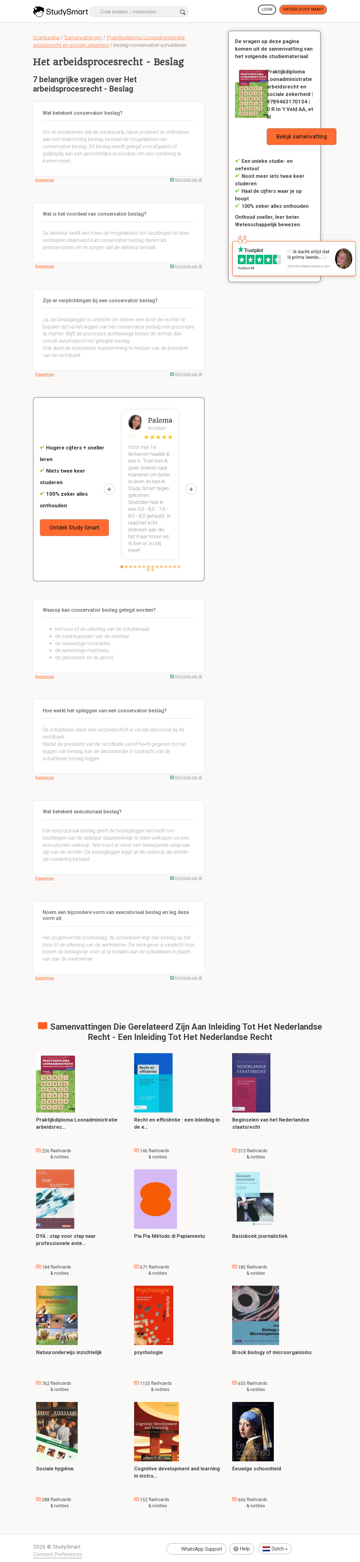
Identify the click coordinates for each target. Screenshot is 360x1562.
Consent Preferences (57, 1554)
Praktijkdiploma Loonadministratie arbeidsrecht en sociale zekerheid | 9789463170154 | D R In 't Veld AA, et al (290, 94)
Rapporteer (44, 180)
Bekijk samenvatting (301, 136)
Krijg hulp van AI (188, 180)
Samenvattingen (83, 37)
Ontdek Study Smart (303, 9)
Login (267, 9)
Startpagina (46, 37)
